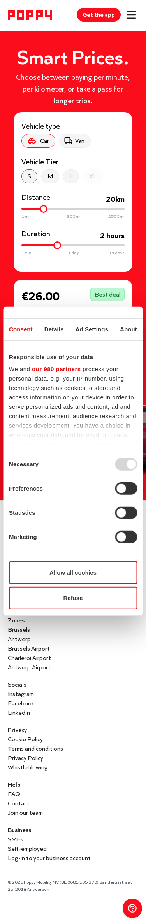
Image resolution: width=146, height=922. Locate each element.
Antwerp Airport (29, 667)
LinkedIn (19, 712)
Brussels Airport (29, 648)
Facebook (21, 703)
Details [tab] (54, 328)
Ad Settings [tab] (92, 328)
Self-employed (27, 848)
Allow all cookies (73, 572)
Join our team (25, 812)
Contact (19, 803)
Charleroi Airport (29, 657)
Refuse (73, 598)
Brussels (19, 629)
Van (73, 141)
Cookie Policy (25, 739)
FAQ (14, 794)
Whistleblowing (28, 767)
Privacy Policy (25, 758)
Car (37, 141)
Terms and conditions (35, 748)
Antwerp (19, 639)
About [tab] (128, 328)
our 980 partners (56, 369)
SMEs (15, 839)
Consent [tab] (21, 328)
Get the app (99, 14)
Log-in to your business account (49, 858)
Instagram (21, 693)
